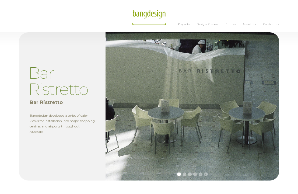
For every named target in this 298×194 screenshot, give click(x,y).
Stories (231, 24)
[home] (149, 16)
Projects (184, 24)
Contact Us (271, 24)
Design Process (208, 24)
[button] (179, 174)
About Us (249, 24)
